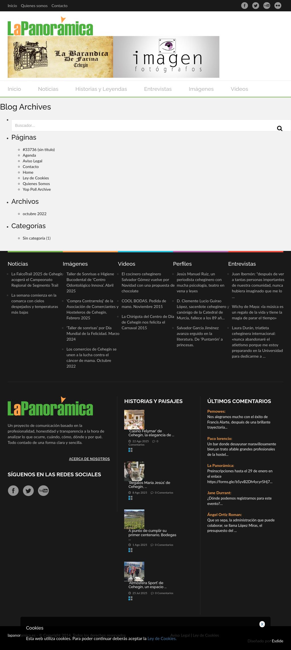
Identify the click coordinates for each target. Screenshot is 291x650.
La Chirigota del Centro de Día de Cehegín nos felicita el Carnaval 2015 (148, 322)
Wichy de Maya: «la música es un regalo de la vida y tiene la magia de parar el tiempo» (257, 312)
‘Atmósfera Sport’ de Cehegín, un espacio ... (147, 585)
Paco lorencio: (219, 438)
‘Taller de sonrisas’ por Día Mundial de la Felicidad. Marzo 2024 (92, 333)
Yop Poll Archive (37, 189)
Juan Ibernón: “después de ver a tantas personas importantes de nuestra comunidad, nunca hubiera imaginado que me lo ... (258, 285)
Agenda (29, 155)
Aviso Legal (32, 160)
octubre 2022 (35, 213)
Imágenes (201, 89)
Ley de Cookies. (161, 638)
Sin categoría (34, 238)
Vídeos (239, 89)
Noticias (48, 89)
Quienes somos (34, 5)
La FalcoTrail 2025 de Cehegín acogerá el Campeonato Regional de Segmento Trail (37, 279)
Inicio (12, 5)
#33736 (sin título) (39, 149)
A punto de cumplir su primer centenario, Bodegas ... (152, 535)
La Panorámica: (220, 465)
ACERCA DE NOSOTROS (89, 459)
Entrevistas (158, 89)
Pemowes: (216, 411)
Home (28, 172)
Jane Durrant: (219, 492)
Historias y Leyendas (101, 89)
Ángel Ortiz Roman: (224, 514)
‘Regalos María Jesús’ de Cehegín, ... (149, 485)
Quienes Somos (36, 183)
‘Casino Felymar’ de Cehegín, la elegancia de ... (151, 433)
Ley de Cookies (36, 177)
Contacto (59, 5)
